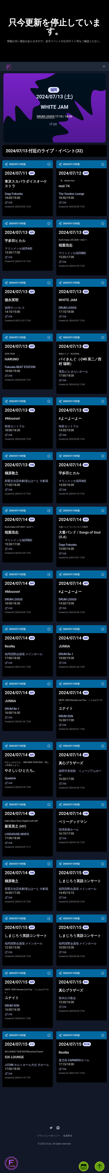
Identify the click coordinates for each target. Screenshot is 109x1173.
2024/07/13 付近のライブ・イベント (44, 150)
